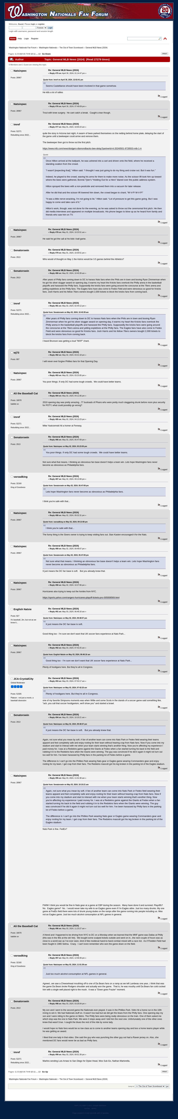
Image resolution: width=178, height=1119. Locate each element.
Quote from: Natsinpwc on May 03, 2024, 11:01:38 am (65, 965)
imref (17, 124)
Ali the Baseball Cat (26, 393)
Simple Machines (99, 1105)
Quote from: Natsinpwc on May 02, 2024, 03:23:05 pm (65, 446)
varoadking (20, 476)
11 (34, 54)
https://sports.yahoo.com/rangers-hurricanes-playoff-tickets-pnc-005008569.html (81, 597)
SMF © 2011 (87, 1105)
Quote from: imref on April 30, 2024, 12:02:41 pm (63, 80)
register (41, 24)
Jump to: (131, 1086)
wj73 (16, 352)
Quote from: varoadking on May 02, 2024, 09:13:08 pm (65, 522)
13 (39, 54)
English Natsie (22, 609)
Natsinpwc (20, 70)
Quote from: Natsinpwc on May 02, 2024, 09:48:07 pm (65, 618)
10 (32, 54)
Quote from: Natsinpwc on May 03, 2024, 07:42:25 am (65, 688)
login (33, 24)
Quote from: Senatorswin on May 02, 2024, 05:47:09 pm (66, 486)
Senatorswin (21, 250)
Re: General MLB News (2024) (63, 70)
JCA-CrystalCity (23, 678)
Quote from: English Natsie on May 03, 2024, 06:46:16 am (66, 654)
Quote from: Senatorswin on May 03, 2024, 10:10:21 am (65, 785)
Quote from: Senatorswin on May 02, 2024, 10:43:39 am (65, 312)
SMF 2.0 (77, 1105)
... (37, 54)
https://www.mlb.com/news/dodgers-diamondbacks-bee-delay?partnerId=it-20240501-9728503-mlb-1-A (92, 148)
